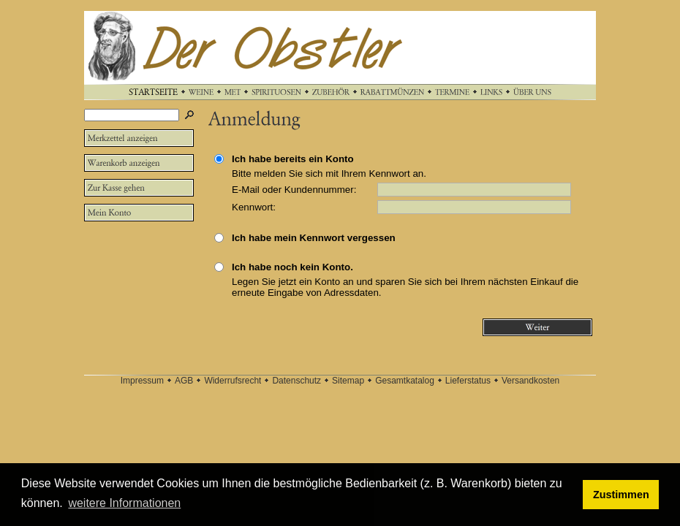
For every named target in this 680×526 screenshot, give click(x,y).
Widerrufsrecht (232, 381)
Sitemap (348, 381)
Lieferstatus (468, 381)
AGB (184, 381)
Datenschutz (296, 381)
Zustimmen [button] (621, 494)
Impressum (142, 381)
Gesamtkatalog (404, 381)
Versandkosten (530, 381)
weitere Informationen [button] (124, 503)
